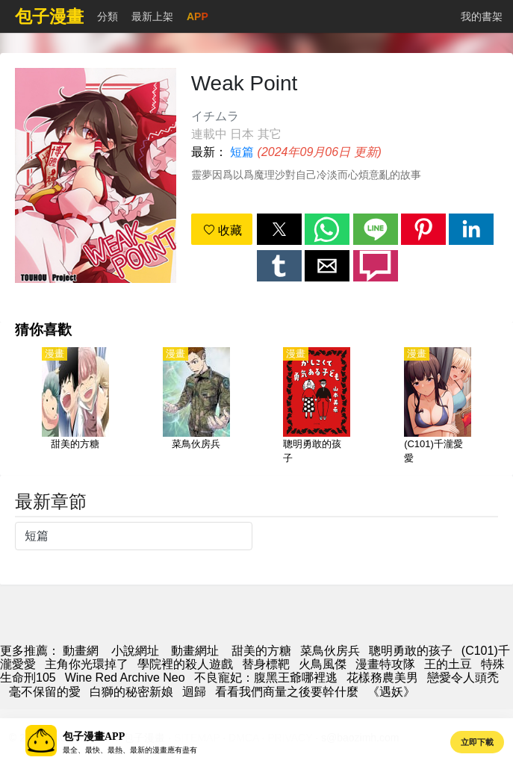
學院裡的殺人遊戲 (185, 664)
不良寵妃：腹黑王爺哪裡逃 (266, 677)
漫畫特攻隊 (385, 664)
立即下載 (477, 742)
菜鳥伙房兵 (330, 650)
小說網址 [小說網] (135, 650)
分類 (107, 16)
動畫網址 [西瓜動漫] (195, 650)
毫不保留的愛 (45, 691)
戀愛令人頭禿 (463, 677)
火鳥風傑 (322, 664)
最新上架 (152, 16)
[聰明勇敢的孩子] (316, 407)
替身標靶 (266, 664)
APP (197, 16)
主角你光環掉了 (86, 664)
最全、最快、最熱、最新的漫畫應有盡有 (130, 750)
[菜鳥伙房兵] (196, 407)
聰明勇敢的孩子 (411, 650)
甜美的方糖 (261, 650)
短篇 (242, 152)
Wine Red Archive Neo (125, 677)
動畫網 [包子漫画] (81, 650)
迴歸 (194, 691)
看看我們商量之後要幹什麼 (286, 691)
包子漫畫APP (94, 736)
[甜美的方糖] (75, 407)
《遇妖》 (391, 691)
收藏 (222, 230)
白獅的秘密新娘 (131, 691)
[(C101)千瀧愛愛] (437, 407)
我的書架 (482, 16)
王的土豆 (448, 664)
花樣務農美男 (382, 677)
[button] (279, 229)
